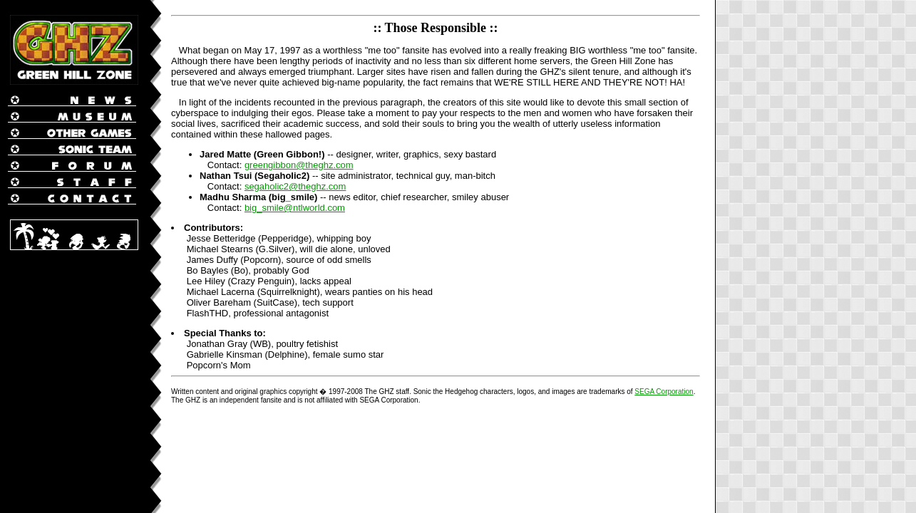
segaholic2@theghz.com (295, 186)
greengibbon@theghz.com (299, 165)
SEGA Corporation (663, 391)
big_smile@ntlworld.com (295, 207)
